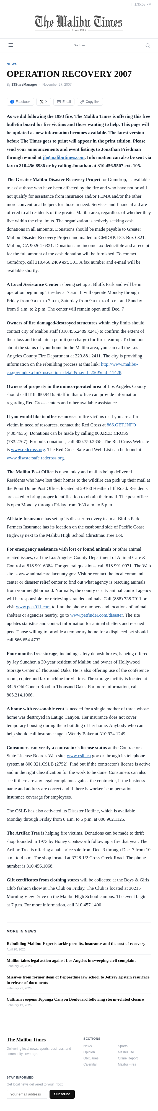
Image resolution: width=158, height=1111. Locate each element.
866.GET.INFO (121, 425)
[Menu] (11, 45)
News (88, 1046)
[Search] (147, 45)
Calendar (90, 1064)
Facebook (20, 102)
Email (64, 102)
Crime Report (128, 1058)
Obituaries (91, 1058)
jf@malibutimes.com (64, 157)
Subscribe (62, 1094)
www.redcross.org (28, 449)
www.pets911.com (33, 606)
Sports (123, 1046)
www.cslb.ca (79, 755)
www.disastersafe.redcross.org (35, 458)
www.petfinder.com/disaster (96, 615)
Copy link (89, 102)
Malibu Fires (127, 1064)
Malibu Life (126, 1052)
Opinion (89, 1052)
